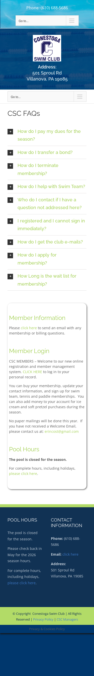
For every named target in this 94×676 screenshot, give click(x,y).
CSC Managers (67, 619)
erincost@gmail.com (62, 431)
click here (29, 327)
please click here (23, 473)
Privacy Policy (43, 619)
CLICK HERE (32, 371)
